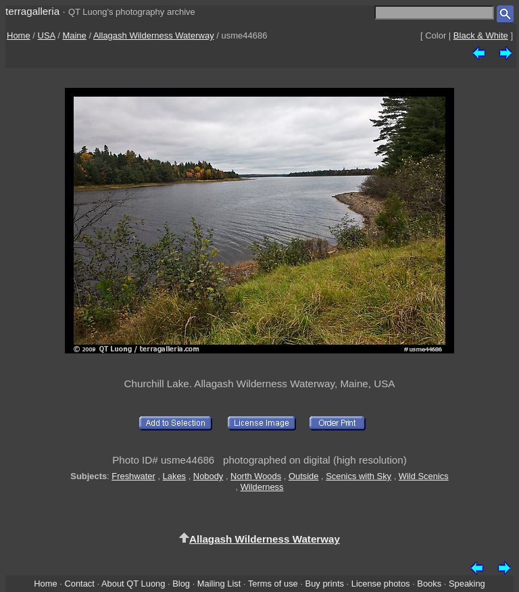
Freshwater (133, 476)
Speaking (467, 583)
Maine (74, 35)
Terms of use (273, 583)
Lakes (174, 476)
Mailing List (219, 583)
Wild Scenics (424, 476)
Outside (303, 476)
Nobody (208, 476)
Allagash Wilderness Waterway (153, 35)
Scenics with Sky (358, 476)
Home (18, 35)
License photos (380, 583)
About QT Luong (133, 583)
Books (429, 583)
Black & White (480, 35)
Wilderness (262, 487)
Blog (181, 583)
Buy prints (324, 583)
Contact (79, 583)
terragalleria (32, 11)
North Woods (255, 476)
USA (46, 35)
